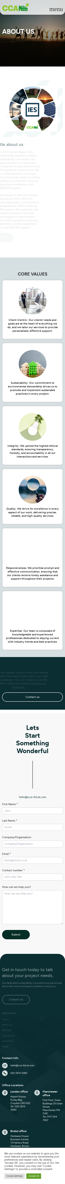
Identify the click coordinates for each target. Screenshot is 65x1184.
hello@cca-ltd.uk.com (32, 797)
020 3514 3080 (18, 1073)
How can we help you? (16, 887)
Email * (6, 854)
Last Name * (9, 820)
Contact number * (13, 870)
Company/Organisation (16, 837)
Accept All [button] (33, 1176)
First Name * (10, 804)
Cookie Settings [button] (14, 1176)
